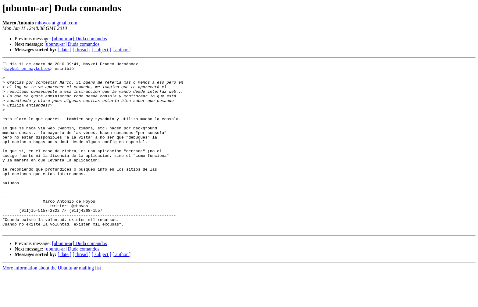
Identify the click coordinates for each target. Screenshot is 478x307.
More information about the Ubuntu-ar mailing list (51, 301)
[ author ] (121, 49)
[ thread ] (82, 49)
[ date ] (64, 49)
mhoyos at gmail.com (56, 22)
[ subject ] (101, 49)
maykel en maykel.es (27, 70)
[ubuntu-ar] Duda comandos (79, 38)
